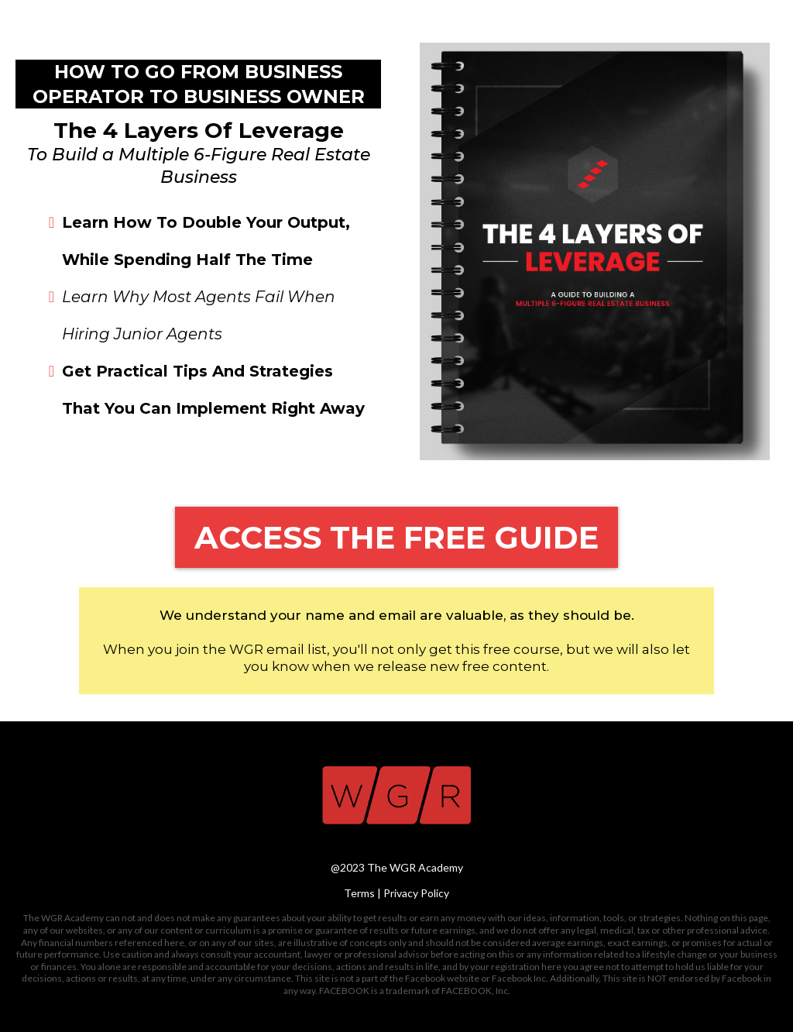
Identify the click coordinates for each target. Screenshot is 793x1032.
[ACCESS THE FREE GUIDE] (396, 537)
